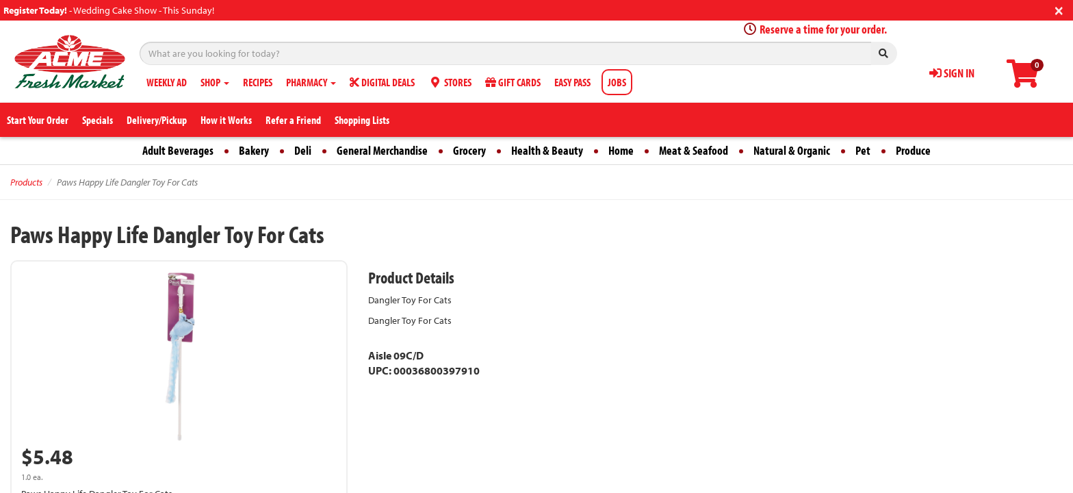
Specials (97, 120)
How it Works (226, 120)
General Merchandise (382, 150)
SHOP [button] (215, 82)
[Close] (1059, 9)
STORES (449, 82)
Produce (913, 150)
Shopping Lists (362, 120)
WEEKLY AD (166, 82)
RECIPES (257, 82)
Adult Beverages (178, 150)
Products (26, 182)
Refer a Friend (293, 120)
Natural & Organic (791, 150)
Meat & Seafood (693, 150)
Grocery (469, 150)
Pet (862, 150)
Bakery (254, 150)
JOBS (617, 82)
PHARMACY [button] (311, 82)
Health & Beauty (547, 150)
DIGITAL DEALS (382, 82)
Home (621, 150)
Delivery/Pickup (157, 120)
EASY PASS (572, 82)
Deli (302, 150)
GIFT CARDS (513, 82)
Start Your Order (37, 120)
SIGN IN (951, 73)
